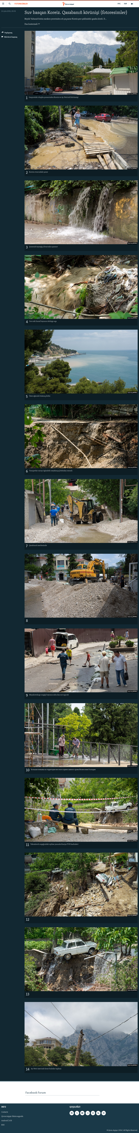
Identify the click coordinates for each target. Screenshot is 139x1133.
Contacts (4, 1112)
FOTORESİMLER (21, 4)
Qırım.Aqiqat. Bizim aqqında (12, 1116)
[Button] (6, 33)
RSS (3, 1125)
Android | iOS (6, 1121)
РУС (119, 4)
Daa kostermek (32, 24)
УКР (125, 4)
